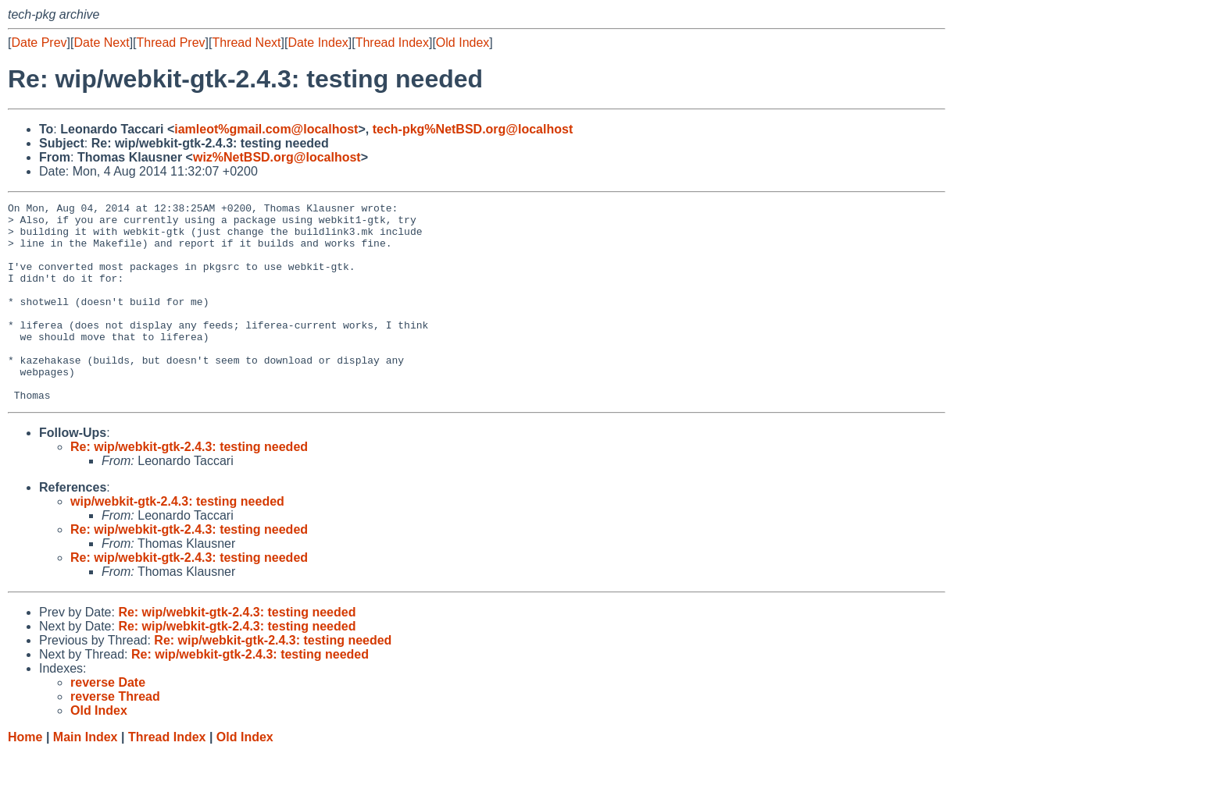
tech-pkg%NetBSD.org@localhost (473, 129)
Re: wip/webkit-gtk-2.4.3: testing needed (189, 486)
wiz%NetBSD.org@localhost (277, 157)
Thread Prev (171, 42)
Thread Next (246, 42)
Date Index (318, 42)
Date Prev (38, 42)
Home (25, 776)
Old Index (462, 42)
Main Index (85, 776)
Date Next (101, 42)
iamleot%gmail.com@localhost (266, 129)
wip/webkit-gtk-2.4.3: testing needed (177, 541)
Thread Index (392, 42)
